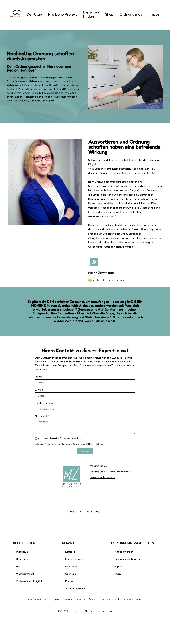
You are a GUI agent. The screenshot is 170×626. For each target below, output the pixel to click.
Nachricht (41, 416)
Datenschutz (92, 511)
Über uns (70, 573)
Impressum (76, 511)
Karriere (70, 551)
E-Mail (39, 389)
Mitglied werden (123, 551)
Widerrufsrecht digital (29, 581)
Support (119, 566)
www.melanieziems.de (102, 477)
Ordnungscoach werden (128, 559)
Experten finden (91, 14)
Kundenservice (74, 559)
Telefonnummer (44, 402)
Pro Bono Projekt (62, 14)
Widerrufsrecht (25, 573)
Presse (69, 581)
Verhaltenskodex (75, 588)
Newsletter (71, 566)
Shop (109, 14)
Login (117, 573)
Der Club (34, 14)
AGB (18, 566)
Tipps (155, 14)
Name (39, 376)
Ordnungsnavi (132, 14)
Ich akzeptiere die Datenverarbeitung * (61, 438)
